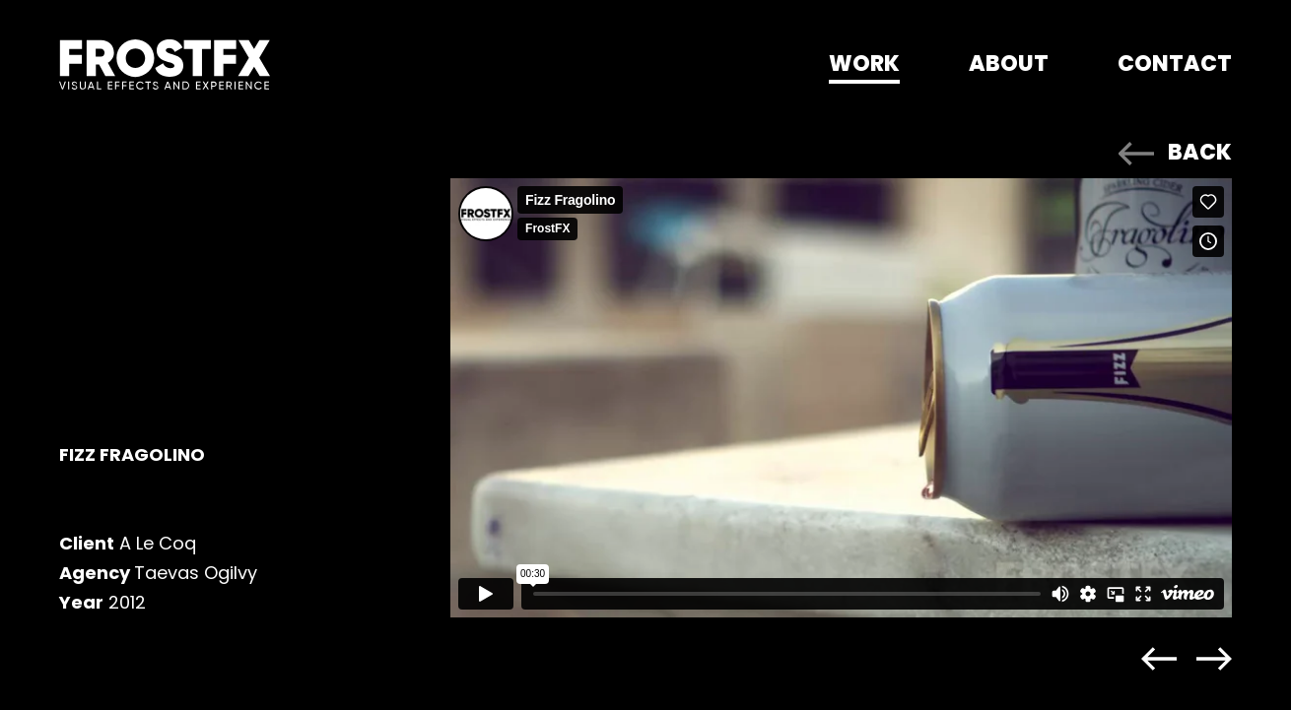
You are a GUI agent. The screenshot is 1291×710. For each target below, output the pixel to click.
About (1009, 63)
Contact (1175, 63)
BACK (1200, 152)
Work (864, 63)
